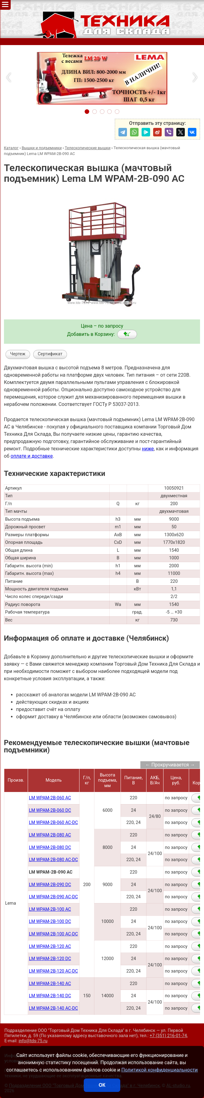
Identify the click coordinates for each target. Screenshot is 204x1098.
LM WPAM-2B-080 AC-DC (53, 859)
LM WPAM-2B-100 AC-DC (53, 934)
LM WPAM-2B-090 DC (50, 884)
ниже (148, 449)
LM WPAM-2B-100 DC (50, 921)
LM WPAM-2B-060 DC (50, 810)
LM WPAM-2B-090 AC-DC (53, 896)
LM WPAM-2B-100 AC (50, 909)
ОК (102, 1085)
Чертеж (17, 354)
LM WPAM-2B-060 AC (50, 798)
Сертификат (50, 354)
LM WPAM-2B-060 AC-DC (53, 822)
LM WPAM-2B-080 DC (50, 847)
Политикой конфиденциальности (159, 1070)
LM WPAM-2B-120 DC (50, 958)
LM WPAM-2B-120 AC (50, 946)
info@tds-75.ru (33, 1040)
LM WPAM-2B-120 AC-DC (53, 971)
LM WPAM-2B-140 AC (50, 983)
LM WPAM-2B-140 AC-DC (53, 1008)
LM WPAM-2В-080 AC (50, 835)
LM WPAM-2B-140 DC (50, 995)
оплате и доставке (32, 456)
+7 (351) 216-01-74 (168, 1035)
